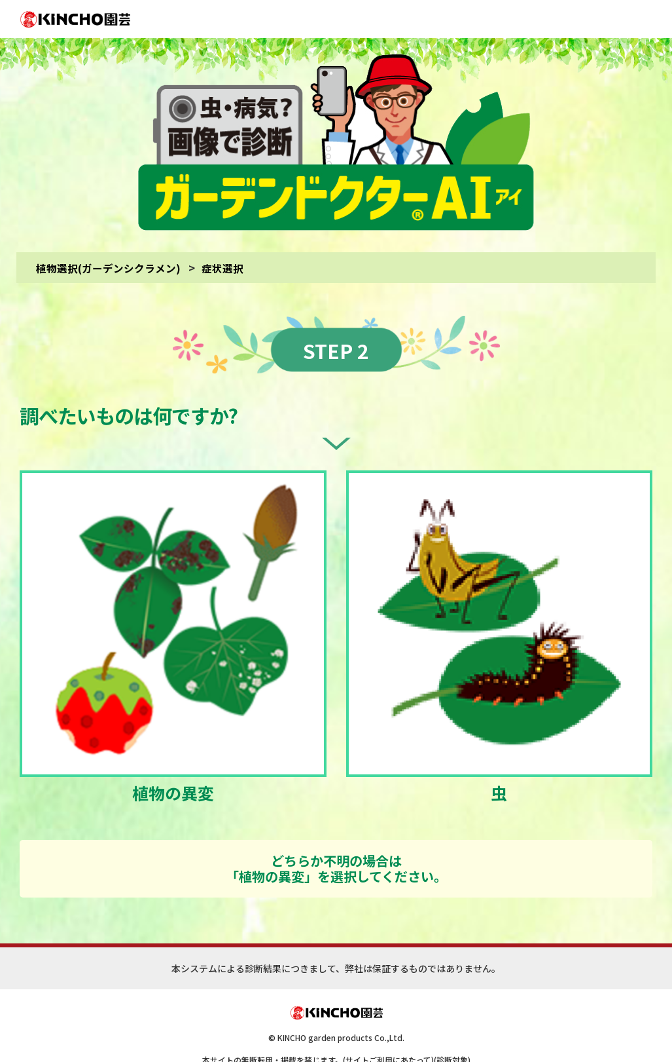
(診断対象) (452, 1034)
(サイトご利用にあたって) (388, 1034)
